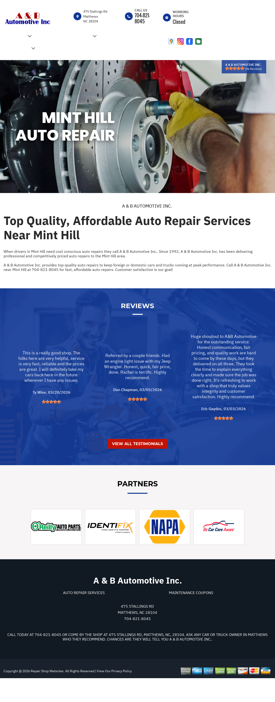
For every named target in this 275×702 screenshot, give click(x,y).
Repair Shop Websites (47, 693)
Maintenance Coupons (191, 614)
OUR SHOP (17, 36)
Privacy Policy (121, 693)
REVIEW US (118, 36)
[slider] (234, 68)
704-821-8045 (142, 18)
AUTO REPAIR (79, 36)
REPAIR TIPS (18, 48)
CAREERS (51, 36)
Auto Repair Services (84, 614)
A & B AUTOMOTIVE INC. (147, 206)
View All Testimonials (137, 465)
